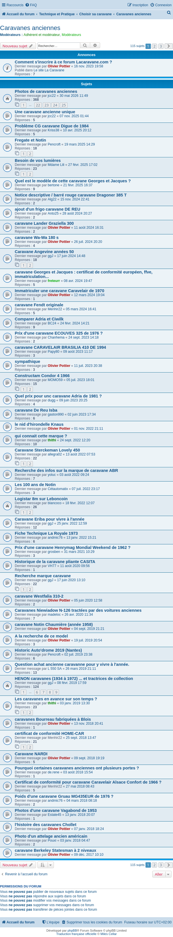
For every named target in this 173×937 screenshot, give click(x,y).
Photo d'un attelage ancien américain (51, 836)
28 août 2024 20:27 (77, 213)
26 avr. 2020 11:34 (78, 615)
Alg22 (52, 199)
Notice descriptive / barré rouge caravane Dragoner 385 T (71, 195)
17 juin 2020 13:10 (71, 580)
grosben (54, 552)
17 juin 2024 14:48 (71, 256)
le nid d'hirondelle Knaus (39, 424)
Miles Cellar (108, 934)
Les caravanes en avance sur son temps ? (56, 699)
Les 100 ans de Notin (35, 484)
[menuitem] (31, 5)
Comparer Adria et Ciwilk (39, 319)
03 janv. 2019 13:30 (75, 703)
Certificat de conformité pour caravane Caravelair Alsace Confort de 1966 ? (88, 782)
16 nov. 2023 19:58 (88, 66)
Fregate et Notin (30, 140)
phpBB (72, 930)
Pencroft (54, 144)
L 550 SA (55, 669)
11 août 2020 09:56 (75, 566)
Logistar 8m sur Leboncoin (41, 499)
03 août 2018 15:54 (78, 772)
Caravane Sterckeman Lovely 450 (47, 450)
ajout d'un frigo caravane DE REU (47, 209)
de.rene (53, 772)
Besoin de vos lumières (38, 160)
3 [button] (161, 46)
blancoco (54, 503)
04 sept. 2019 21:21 (89, 629)
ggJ (50, 256)
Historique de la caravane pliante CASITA (55, 561)
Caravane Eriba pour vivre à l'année (50, 519)
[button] (168, 46)
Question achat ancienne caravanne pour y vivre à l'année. (72, 664)
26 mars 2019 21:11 (81, 669)
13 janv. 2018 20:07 (80, 815)
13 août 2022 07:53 (80, 454)
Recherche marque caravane (43, 576)
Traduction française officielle (76, 934)
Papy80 (53, 352)
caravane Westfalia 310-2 (39, 596)
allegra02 (55, 454)
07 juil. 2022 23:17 (86, 489)
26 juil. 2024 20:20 (88, 242)
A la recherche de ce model (41, 636)
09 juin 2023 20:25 (73, 400)
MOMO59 (55, 380)
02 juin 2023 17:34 (81, 414)
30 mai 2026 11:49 (74, 96)
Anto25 (53, 213)
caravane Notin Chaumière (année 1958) (54, 624)
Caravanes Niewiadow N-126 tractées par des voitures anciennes (78, 610)
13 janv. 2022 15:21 (81, 538)
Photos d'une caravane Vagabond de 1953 (56, 810)
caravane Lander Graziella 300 (44, 223)
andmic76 (55, 538)
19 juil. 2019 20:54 (88, 640)
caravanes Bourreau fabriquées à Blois (53, 719)
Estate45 (54, 815)
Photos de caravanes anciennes (46, 91)
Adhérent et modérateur (42, 35)
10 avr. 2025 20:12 (77, 130)
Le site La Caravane (49, 70)
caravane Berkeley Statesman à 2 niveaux (55, 850)
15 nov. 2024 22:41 (75, 199)
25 (64, 105)
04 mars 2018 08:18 (81, 801)
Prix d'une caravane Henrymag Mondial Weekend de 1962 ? (72, 547)
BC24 (52, 323)
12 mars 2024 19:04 (89, 295)
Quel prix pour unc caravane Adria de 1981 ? (58, 396)
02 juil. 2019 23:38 (78, 654)
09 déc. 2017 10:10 (89, 855)
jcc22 (52, 96)
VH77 (52, 566)
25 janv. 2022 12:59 (72, 523)
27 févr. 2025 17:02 (83, 165)
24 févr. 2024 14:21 (75, 323)
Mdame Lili (56, 165)
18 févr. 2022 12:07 (80, 503)
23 (47, 105)
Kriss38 (53, 130)
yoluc (52, 475)
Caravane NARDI (31, 754)
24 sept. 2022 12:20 (75, 440)
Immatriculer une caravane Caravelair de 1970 (59, 290)
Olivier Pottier (59, 66)
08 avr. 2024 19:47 (78, 281)
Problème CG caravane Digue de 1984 (52, 126)
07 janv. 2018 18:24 (89, 829)
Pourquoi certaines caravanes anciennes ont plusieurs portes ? (77, 768)
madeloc (54, 615)
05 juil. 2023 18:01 (80, 380)
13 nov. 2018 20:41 (88, 724)
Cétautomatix (58, 489)
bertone (53, 185)
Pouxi (52, 840)
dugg (51, 400)
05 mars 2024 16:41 (81, 309)
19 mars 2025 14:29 (79, 144)
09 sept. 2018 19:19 (89, 758)
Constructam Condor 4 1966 (42, 375)
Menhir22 (55, 309)
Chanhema (56, 337)
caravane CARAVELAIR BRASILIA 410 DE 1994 (60, 347)
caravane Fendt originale (39, 305)
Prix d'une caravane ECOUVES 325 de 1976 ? (59, 333)
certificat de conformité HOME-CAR (49, 733)
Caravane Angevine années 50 (44, 251)
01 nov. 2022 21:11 (88, 429)
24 (55, 105)
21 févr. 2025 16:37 (78, 185)
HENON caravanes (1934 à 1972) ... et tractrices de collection (74, 678)
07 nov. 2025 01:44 (74, 116)
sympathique (27, 361)
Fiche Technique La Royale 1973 (46, 533)
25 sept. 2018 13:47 (81, 738)
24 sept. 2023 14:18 (83, 337)
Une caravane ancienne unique (45, 112)
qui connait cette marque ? (41, 436)
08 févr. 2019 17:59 (72, 683)
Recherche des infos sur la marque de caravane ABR (66, 470)
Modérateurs (71, 35)
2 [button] (154, 46)
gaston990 (56, 414)
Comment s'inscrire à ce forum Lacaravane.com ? (63, 62)
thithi (52, 440)
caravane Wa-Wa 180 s (37, 237)
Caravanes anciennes (30, 27)
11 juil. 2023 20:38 (88, 366)
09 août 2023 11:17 (78, 352)
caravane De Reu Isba (36, 410)
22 (38, 105)
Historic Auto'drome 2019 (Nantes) (48, 650)
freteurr (54, 281)
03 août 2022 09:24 (74, 475)
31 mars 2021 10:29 (79, 552)
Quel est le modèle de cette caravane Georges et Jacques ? (73, 181)
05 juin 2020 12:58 (88, 600)
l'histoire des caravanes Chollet (45, 824)
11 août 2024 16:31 (89, 228)
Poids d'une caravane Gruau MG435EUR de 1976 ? (64, 796)
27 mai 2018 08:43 (80, 786)
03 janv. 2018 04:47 (75, 840)
